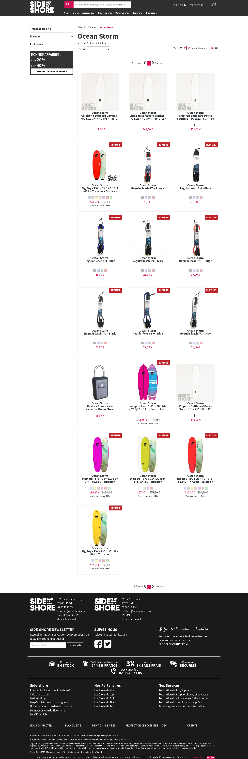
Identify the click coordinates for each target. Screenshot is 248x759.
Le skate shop (38, 698)
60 (185, 48)
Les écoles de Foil (104, 698)
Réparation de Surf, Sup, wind (175, 690)
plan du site (73, 725)
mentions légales (103, 725)
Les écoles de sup (104, 694)
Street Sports (105, 12)
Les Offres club (38, 714)
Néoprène (137, 12)
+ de (38, 59)
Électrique (151, 12)
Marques (92, 26)
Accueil (81, 26)
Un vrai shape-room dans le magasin (51, 706)
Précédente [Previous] (138, 63)
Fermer (210, 757)
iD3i (93, 752)
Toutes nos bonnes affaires (50, 71)
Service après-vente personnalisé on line (181, 706)
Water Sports (122, 12)
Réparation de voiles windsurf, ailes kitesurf (183, 698)
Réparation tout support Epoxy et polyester (183, 694)
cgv (164, 725)
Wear (66, 12)
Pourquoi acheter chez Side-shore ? (50, 690)
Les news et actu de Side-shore (47, 710)
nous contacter (41, 725)
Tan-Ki (99, 752)
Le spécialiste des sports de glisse (49, 702)
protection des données (141, 725)
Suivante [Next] (158, 63)
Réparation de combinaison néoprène (180, 702)
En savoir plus (196, 757)
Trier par (82, 48)
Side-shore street (39, 694)
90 (189, 48)
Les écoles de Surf (104, 706)
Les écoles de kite (104, 690)
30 (181, 48)
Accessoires (88, 12)
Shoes (76, 12)
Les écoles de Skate (105, 702)
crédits (192, 725)
